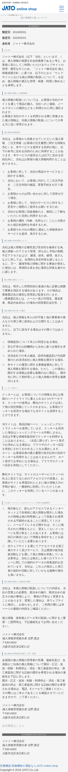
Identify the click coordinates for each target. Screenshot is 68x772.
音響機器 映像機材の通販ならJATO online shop (29, 765)
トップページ (4, 15)
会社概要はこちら (13, 725)
